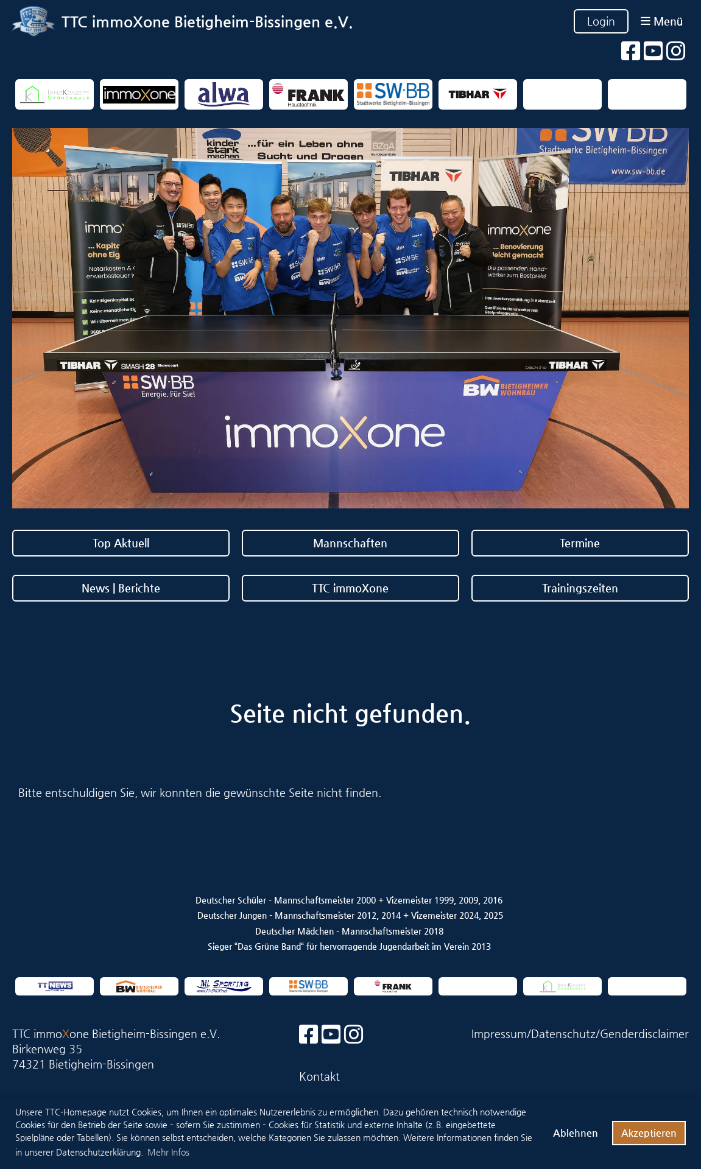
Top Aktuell (121, 542)
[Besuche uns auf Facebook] (631, 51)
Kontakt (319, 1076)
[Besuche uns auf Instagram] (676, 51)
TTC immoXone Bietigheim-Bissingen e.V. (207, 21)
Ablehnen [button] (575, 1133)
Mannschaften (350, 542)
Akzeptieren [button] (649, 1133)
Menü (662, 21)
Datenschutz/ (565, 1033)
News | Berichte (121, 587)
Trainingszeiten (580, 587)
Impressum (499, 1033)
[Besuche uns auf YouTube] (653, 51)
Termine (580, 542)
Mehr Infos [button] (168, 1152)
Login (601, 21)
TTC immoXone (350, 587)
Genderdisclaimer (644, 1033)
